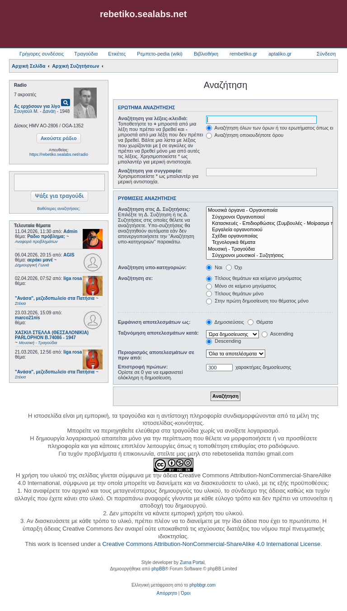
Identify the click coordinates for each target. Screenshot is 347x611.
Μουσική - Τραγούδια (269, 249)
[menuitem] (167, 593)
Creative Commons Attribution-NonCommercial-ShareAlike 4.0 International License (211, 544)
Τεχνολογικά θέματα (269, 242)
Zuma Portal (192, 562)
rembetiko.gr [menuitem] (243, 53)
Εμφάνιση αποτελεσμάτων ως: (154, 322)
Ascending (277, 333)
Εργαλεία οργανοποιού (269, 230)
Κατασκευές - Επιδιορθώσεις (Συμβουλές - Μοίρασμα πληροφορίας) (269, 223)
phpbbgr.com (202, 585)
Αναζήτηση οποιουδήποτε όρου (244, 135)
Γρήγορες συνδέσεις (41, 53)
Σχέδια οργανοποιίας (269, 236)
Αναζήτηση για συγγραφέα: (150, 170)
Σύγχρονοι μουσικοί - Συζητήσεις (269, 255)
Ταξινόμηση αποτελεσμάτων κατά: (158, 333)
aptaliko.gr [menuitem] (279, 53)
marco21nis (27, 317)
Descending (223, 341)
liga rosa (72, 278)
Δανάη (49, 111)
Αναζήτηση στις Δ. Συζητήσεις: (154, 209)
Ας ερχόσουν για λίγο (37, 106)
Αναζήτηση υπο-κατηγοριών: (152, 267)
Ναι (214, 267)
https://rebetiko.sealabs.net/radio (58, 154)
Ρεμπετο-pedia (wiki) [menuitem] (160, 53)
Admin (70, 231)
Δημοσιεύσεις (225, 322)
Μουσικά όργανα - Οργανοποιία (269, 210)
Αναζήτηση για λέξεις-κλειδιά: (153, 118)
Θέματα (260, 322)
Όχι (234, 267)
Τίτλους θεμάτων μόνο (234, 293)
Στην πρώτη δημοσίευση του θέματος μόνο (257, 300)
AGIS (68, 254)
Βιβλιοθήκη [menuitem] (206, 53)
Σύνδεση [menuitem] (326, 53)
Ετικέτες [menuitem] (117, 53)
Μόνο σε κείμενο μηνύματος (241, 286)
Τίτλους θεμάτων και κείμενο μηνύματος (254, 278)
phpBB (158, 568)
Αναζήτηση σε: (135, 278)
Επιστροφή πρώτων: (143, 366)
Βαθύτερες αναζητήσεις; (58, 208)
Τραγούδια (86, 53)
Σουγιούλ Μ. (26, 111)
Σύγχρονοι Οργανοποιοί (269, 217)
